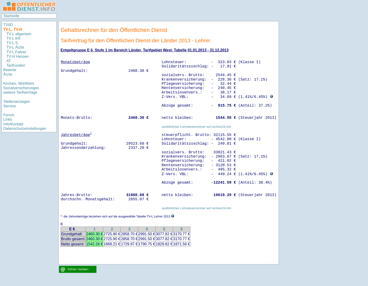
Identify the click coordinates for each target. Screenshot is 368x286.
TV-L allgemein (18, 34)
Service (9, 106)
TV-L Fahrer (16, 52)
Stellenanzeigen (16, 102)
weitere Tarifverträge (20, 92)
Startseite (11, 16)
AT (8, 61)
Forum (8, 115)
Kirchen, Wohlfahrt (18, 83)
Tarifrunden (16, 65)
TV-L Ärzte (15, 47)
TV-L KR (13, 38)
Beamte (9, 70)
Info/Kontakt (13, 124)
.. (76, 229)
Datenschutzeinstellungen (24, 129)
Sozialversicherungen (21, 88)
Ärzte (7, 74)
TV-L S (12, 43)
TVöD (8, 25)
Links (7, 119)
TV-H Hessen (17, 56)
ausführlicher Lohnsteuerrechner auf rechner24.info (196, 126)
